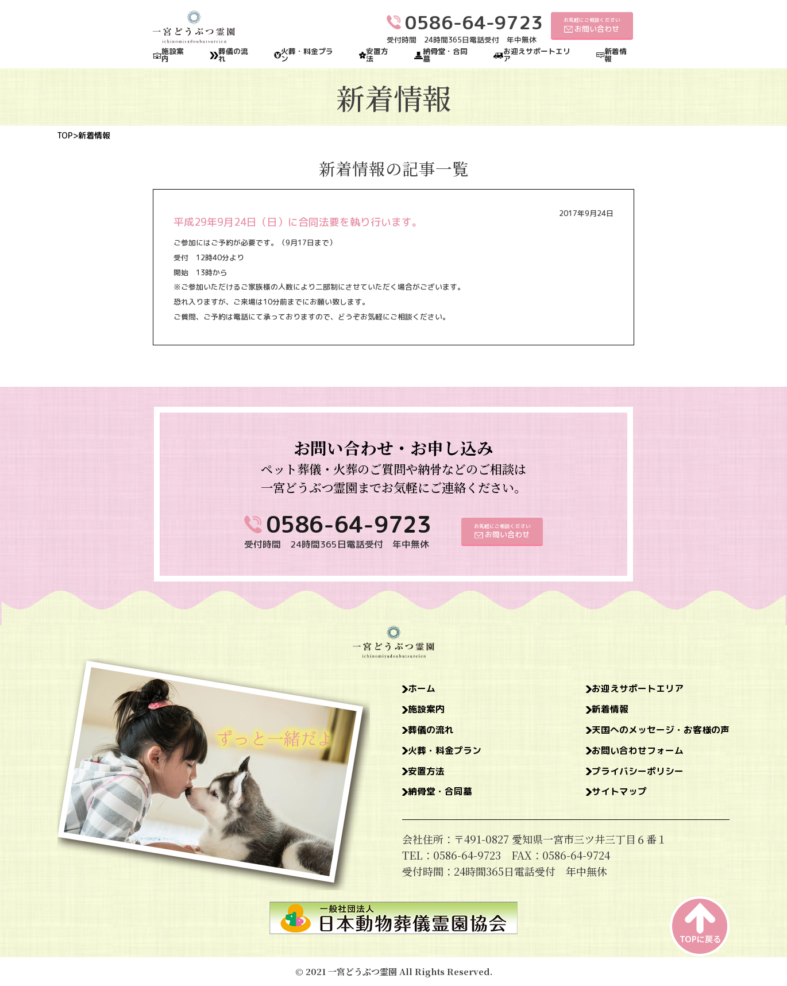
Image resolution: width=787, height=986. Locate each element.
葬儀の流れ (233, 55)
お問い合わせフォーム (626, 755)
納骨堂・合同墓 (445, 55)
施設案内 (172, 55)
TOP (65, 136)
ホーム (424, 689)
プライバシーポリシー (626, 777)
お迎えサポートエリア (536, 55)
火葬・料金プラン (307, 55)
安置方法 (377, 55)
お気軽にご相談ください (592, 25)
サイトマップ (605, 799)
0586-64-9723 (348, 524)
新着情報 (615, 55)
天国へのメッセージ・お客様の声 (652, 733)
